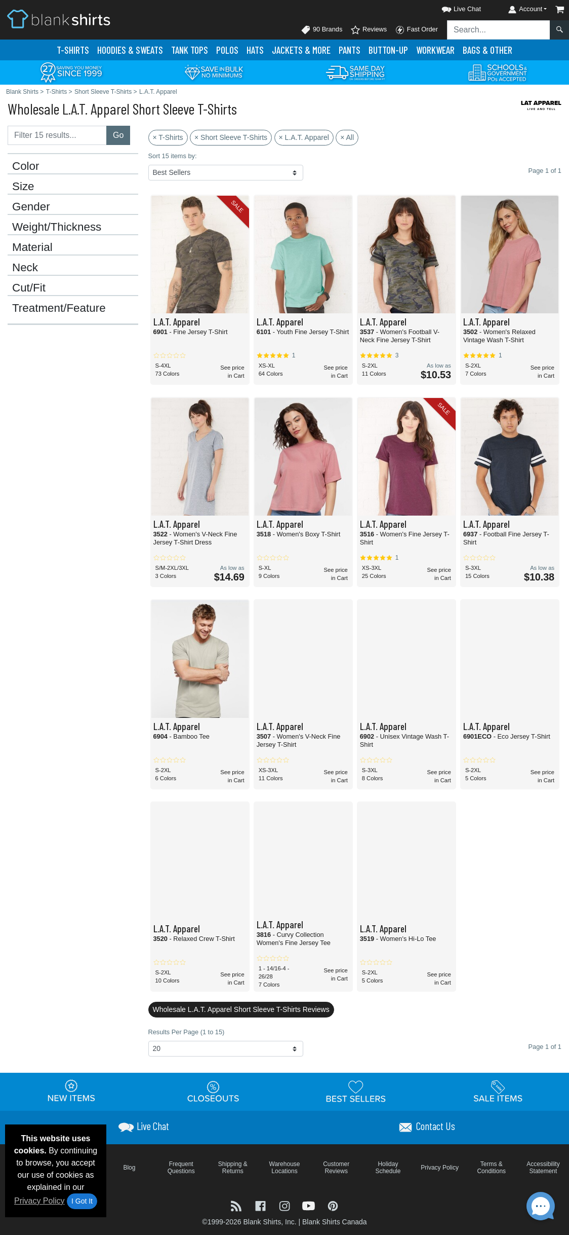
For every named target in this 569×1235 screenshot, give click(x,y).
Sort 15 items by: (172, 156)
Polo (227, 50)
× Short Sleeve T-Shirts (230, 137)
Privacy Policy (39, 1200)
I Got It (82, 1201)
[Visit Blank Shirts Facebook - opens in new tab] (262, 1205)
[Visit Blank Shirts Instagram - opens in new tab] (285, 1205)
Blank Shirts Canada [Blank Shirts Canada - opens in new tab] (334, 1222)
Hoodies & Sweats (130, 50)
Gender (31, 206)
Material (32, 247)
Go (118, 135)
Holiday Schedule (387, 1167)
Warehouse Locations (284, 1167)
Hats (255, 50)
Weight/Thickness (56, 227)
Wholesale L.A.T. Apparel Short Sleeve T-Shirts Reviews (241, 1009)
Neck (25, 267)
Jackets (301, 50)
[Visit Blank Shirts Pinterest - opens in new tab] (333, 1205)
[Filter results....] (57, 135)
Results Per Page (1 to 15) (186, 1032)
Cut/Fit (29, 288)
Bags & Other (487, 50)
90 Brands (321, 30)
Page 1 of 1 (545, 1046)
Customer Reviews (336, 1167)
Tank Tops (189, 50)
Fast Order (416, 30)
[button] (452, 7)
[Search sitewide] (498, 30)
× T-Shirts (168, 137)
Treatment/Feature (59, 308)
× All (347, 137)
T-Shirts (73, 50)
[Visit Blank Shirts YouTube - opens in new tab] (310, 1205)
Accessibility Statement (542, 1167)
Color (25, 166)
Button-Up (388, 50)
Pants (349, 50)
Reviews (368, 30)
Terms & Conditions (491, 1167)
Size (23, 186)
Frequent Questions (181, 1167)
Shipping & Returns (233, 1167)
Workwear (435, 50)
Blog (129, 1167)
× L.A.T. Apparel (304, 137)
